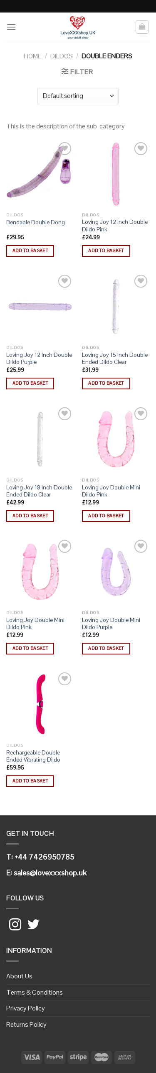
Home (33, 56)
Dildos (61, 56)
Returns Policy (26, 1024)
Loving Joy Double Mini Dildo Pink (111, 491)
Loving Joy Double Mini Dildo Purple (111, 624)
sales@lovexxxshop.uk (50, 872)
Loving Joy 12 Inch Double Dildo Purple (39, 358)
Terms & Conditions (34, 992)
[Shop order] (77, 96)
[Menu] (11, 27)
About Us (19, 976)
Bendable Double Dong (35, 222)
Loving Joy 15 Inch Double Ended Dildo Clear (115, 358)
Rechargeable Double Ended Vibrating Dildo (33, 756)
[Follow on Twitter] (33, 925)
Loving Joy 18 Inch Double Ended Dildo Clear (39, 491)
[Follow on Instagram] (15, 925)
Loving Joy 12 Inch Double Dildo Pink (115, 225)
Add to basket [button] (30, 250)
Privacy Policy (25, 1008)
